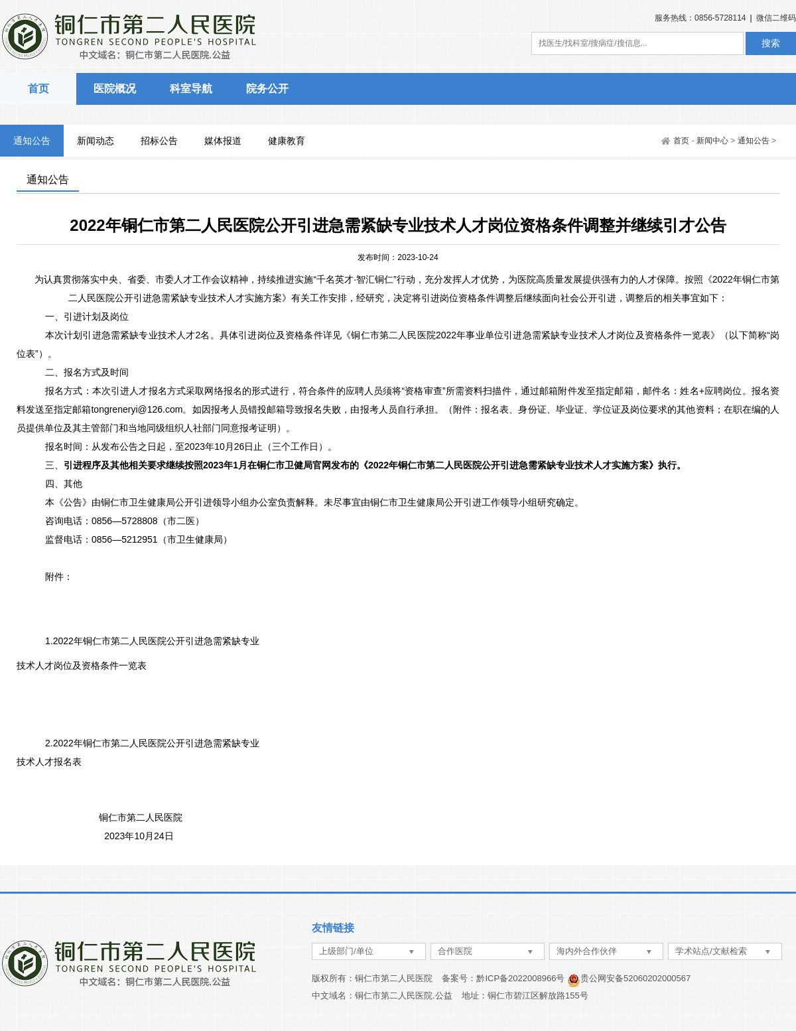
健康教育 (286, 140)
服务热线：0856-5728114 (700, 18)
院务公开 (267, 88)
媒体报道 (222, 140)
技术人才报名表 (49, 761)
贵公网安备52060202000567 (635, 978)
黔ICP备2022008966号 (520, 978)
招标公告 (159, 140)
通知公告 (31, 140)
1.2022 (152, 641)
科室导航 (191, 88)
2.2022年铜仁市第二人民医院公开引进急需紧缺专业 (152, 743)
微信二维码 (776, 18)
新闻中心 (712, 140)
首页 (38, 88)
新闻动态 (95, 140)
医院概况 (115, 88)
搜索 (771, 43)
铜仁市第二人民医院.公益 (403, 995)
